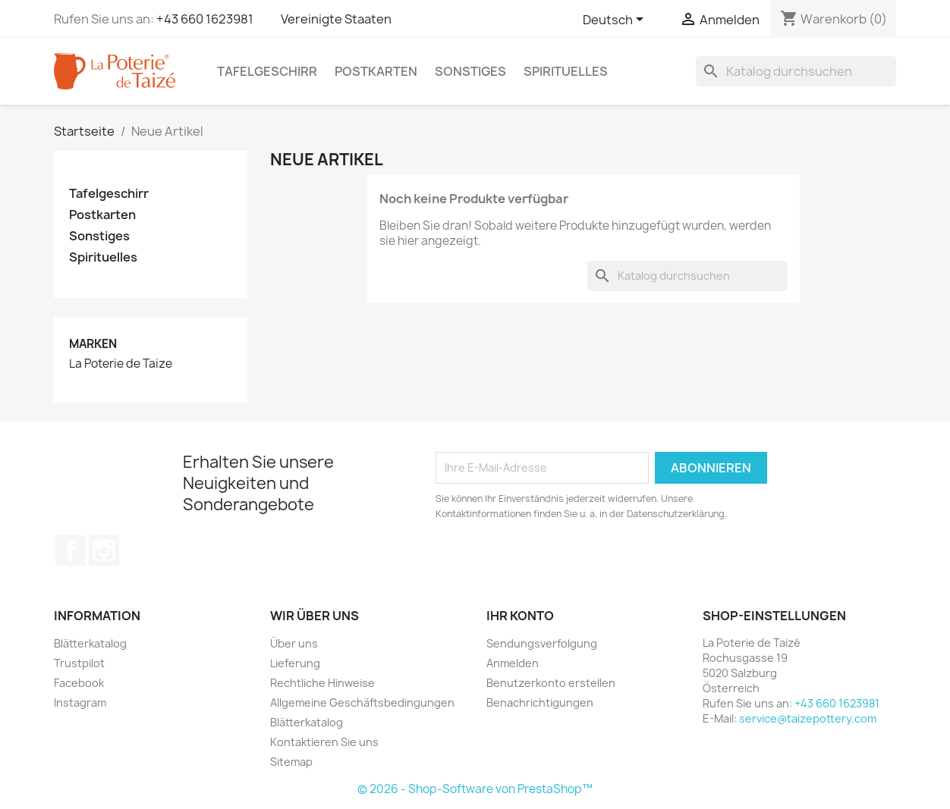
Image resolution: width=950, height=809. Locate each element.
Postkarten (376, 71)
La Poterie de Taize (120, 364)
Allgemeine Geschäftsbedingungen (362, 702)
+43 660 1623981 (204, 19)
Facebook (70, 550)
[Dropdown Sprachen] (616, 20)
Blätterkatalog (90, 643)
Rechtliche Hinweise (322, 683)
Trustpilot (79, 663)
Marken (93, 344)
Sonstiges (470, 71)
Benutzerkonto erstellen (550, 683)
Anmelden (512, 663)
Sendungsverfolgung (541, 643)
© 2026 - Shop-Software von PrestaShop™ (475, 789)
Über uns (294, 643)
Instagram (104, 550)
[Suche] (796, 71)
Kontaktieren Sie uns (324, 742)
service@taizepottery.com (807, 718)
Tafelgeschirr (267, 71)
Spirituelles (566, 71)
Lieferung (295, 663)
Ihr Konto (520, 615)
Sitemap (291, 761)
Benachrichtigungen (539, 702)
